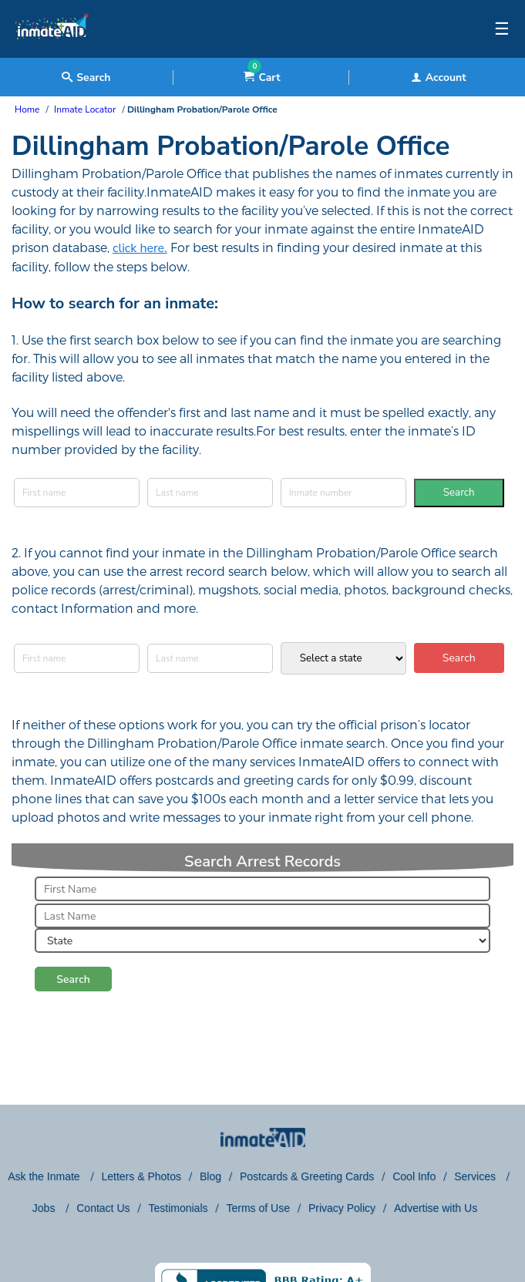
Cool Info (414, 1176)
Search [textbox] (86, 77)
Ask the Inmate (45, 1176)
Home (27, 109)
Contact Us (103, 1208)
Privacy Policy (341, 1208)
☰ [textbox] (502, 29)
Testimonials (177, 1208)
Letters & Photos (141, 1176)
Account (438, 77)
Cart (262, 77)
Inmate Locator (85, 109)
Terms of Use (257, 1208)
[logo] (52, 53)
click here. (140, 248)
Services (476, 1176)
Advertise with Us (435, 1208)
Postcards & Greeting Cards (307, 1176)
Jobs (45, 1208)
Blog (210, 1176)
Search (459, 493)
